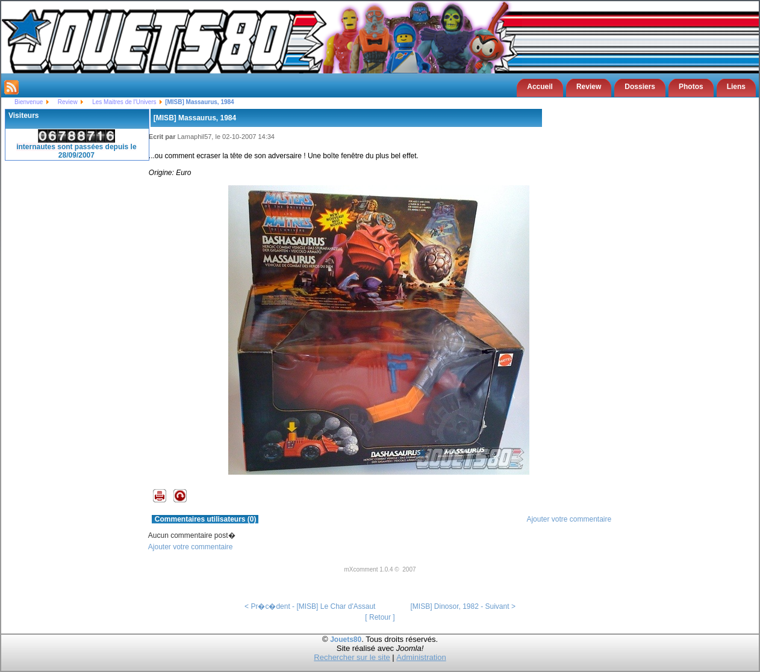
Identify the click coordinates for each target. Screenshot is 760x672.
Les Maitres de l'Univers (124, 102)
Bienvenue (28, 102)
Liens (736, 86)
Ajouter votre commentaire (568, 519)
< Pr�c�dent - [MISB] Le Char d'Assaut (310, 606)
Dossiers (640, 86)
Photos (691, 86)
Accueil (540, 86)
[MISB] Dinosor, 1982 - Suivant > (462, 606)
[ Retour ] (379, 617)
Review (588, 86)
